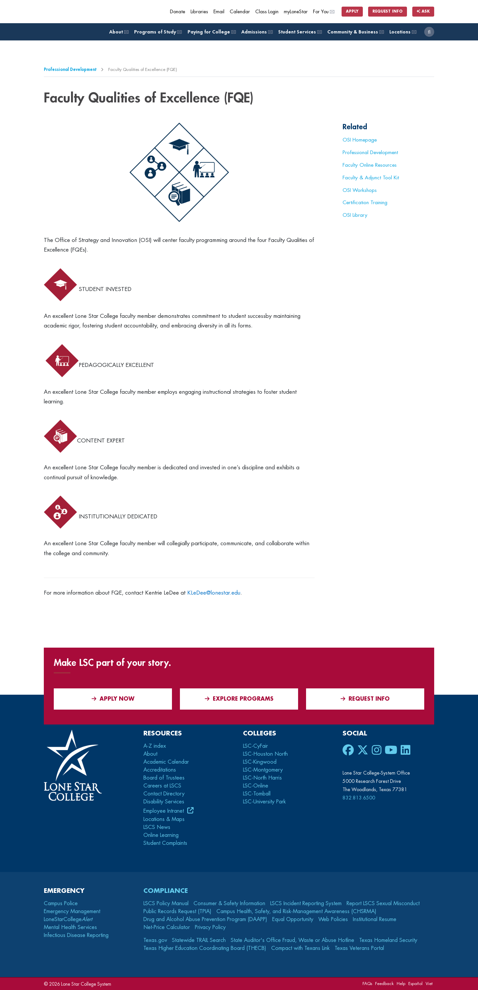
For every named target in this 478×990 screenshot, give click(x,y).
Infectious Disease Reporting (76, 935)
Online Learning (161, 835)
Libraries (199, 11)
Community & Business (355, 31)
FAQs (367, 983)
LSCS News (156, 827)
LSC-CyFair (255, 746)
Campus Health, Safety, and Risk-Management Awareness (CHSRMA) (296, 911)
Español (415, 983)
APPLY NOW (113, 699)
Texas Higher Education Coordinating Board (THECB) (204, 948)
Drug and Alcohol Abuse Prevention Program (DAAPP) (205, 919)
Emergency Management (72, 911)
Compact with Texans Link (300, 948)
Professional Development (70, 69)
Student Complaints (165, 843)
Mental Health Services (70, 927)
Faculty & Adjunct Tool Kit (371, 177)
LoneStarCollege (68, 919)
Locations (402, 31)
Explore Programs (239, 699)
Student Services (299, 31)
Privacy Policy (210, 927)
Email (218, 11)
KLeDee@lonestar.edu (213, 593)
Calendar (240, 11)
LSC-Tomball (257, 793)
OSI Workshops (360, 190)
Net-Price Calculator (166, 927)
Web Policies (333, 919)
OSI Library (355, 215)
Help (401, 983)
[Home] (92, 11)
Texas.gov (155, 940)
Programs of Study (157, 31)
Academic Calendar (166, 762)
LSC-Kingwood (260, 762)
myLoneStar (296, 11)
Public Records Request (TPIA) (177, 911)
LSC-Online (255, 785)
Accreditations (159, 770)
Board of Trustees (164, 778)
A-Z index (154, 746)
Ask (423, 11)
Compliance (165, 891)
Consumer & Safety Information (229, 903)
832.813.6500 (359, 797)
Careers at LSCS (162, 785)
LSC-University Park (264, 801)
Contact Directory (164, 793)
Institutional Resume (374, 919)
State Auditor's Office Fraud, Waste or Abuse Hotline (292, 940)
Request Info (387, 11)
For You (323, 11)
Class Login (267, 11)
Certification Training (365, 202)
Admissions (256, 31)
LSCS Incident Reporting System (306, 903)
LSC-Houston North (265, 754)
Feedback (384, 983)
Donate (177, 11)
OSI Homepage (360, 140)
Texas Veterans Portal (359, 948)
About (118, 31)
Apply (352, 11)
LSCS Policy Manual (166, 903)
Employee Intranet (164, 811)
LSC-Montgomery (263, 770)
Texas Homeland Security (388, 940)
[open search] (429, 32)
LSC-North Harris (262, 778)
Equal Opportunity (292, 919)
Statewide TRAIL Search (199, 940)
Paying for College (211, 31)
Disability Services (163, 801)
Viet (429, 983)
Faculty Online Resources (370, 165)
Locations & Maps (164, 819)
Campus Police (61, 903)
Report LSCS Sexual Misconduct (383, 903)
